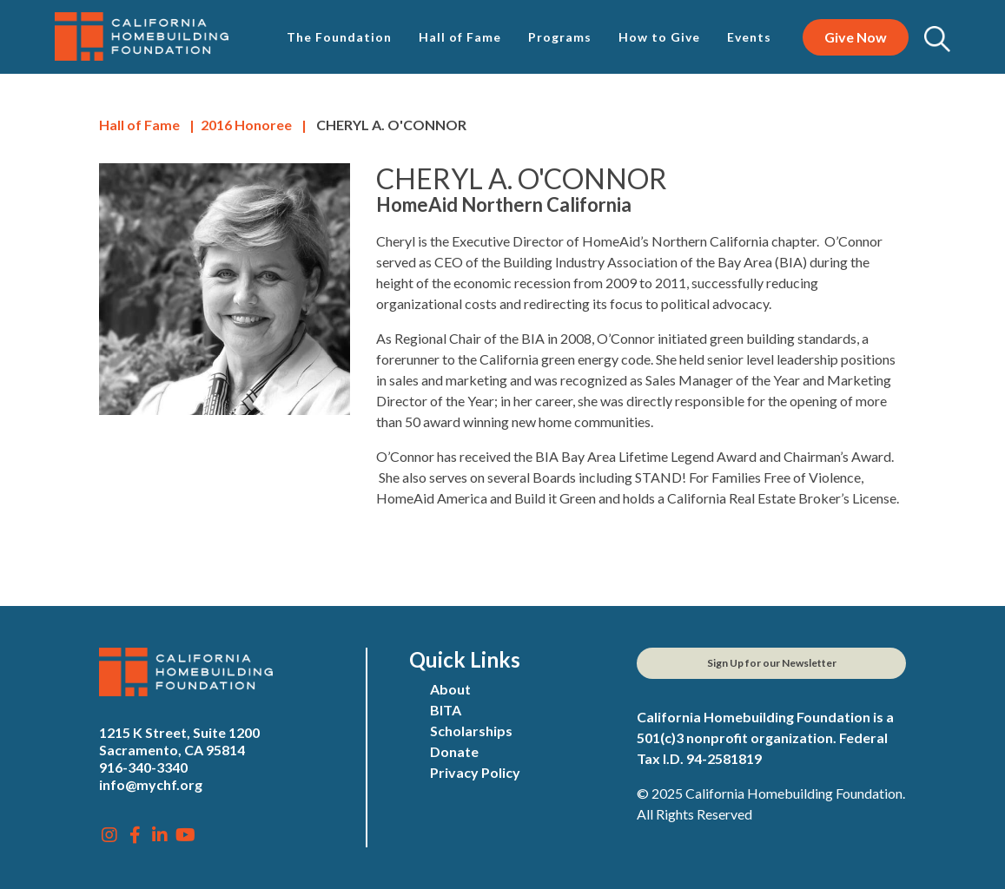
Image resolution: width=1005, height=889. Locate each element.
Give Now (855, 37)
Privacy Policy (475, 772)
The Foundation (339, 37)
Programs (560, 37)
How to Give (659, 37)
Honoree (246, 124)
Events (749, 37)
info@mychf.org (150, 784)
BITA (445, 709)
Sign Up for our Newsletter (771, 662)
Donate (454, 751)
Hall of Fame (460, 37)
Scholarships (471, 730)
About (450, 689)
